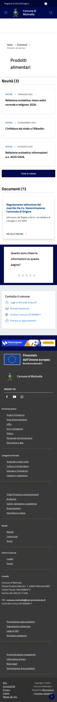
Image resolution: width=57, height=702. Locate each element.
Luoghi (10, 559)
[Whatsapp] (22, 397)
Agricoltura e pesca (16, 513)
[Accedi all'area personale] (46, 3)
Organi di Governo (15, 415)
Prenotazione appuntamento (21, 621)
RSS (5, 683)
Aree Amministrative (17, 419)
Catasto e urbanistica (17, 475)
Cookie (6, 693)
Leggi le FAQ (13, 631)
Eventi (10, 563)
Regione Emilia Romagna (16, 3)
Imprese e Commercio (17, 471)
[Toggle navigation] (6, 12)
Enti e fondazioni (15, 429)
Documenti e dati (15, 442)
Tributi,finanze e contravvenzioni (23, 494)
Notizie (8, 94)
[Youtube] (14, 397)
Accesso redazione (44, 693)
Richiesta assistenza (17, 635)
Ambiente (11, 499)
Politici (10, 433)
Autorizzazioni (14, 508)
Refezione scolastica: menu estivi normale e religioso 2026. (25, 102)
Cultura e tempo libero (18, 466)
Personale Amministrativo (19, 438)
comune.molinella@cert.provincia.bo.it (26, 600)
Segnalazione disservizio (19, 626)
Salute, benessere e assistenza (22, 503)
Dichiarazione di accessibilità (21, 668)
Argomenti (22, 44)
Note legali (12, 663)
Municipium (48, 690)
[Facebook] (7, 397)
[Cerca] (51, 12)
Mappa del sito (10, 697)
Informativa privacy (16, 659)
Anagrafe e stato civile (18, 461)
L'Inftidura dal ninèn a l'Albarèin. (25, 128)
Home (10, 44)
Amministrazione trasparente (21, 654)
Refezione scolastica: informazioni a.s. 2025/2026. (26, 154)
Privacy (6, 690)
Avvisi (10, 541)
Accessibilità (9, 686)
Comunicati (12, 536)
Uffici (9, 424)
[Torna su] (52, 697)
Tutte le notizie (28, 173)
